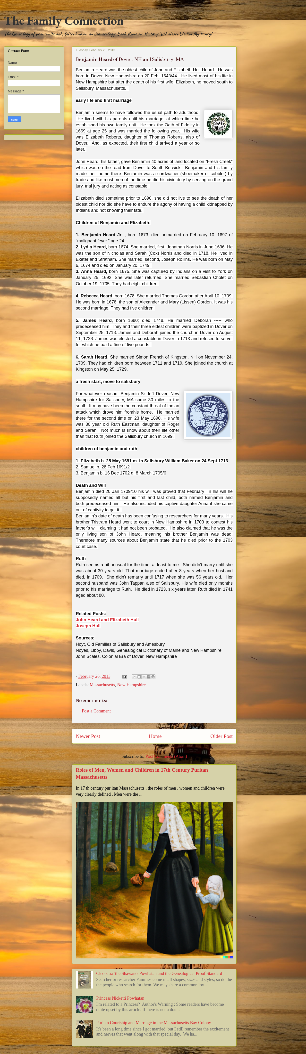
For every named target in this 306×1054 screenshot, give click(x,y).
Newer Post (88, 736)
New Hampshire (131, 684)
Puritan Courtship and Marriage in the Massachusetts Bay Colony (153, 1022)
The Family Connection (64, 20)
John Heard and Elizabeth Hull (107, 619)
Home (155, 736)
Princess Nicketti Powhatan (120, 998)
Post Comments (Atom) (166, 756)
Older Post (221, 736)
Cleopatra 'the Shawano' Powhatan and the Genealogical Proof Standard (159, 973)
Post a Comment (96, 711)
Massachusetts (102, 684)
